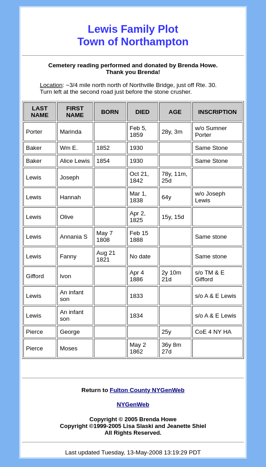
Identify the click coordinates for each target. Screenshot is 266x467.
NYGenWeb (133, 404)
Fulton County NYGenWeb (147, 390)
